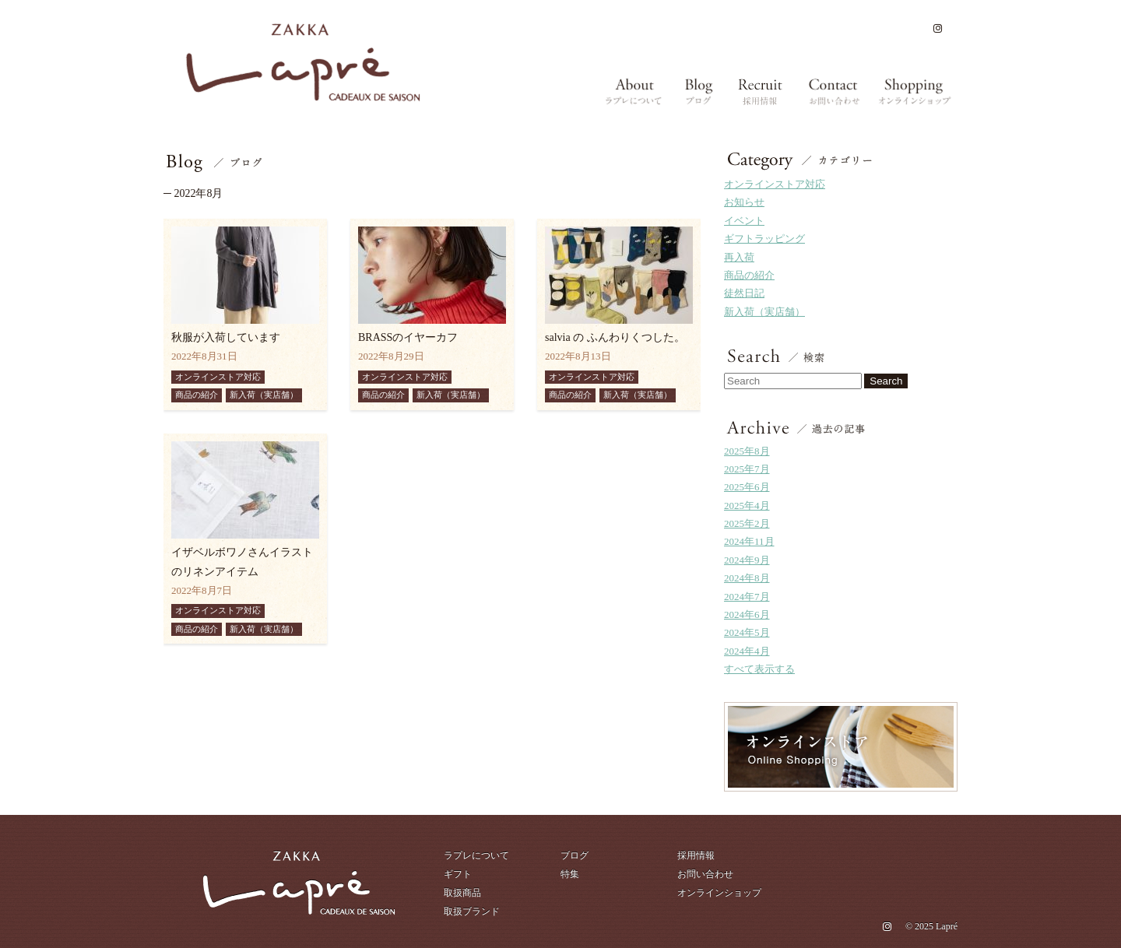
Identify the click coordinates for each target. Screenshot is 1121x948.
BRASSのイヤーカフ (408, 337)
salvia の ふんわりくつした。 (615, 337)
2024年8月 (747, 578)
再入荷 (739, 257)
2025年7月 (747, 469)
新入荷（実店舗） (764, 312)
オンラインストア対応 (774, 184)
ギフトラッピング (764, 238)
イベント (744, 220)
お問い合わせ (705, 874)
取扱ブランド (472, 911)
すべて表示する (759, 669)
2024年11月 (749, 541)
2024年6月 (747, 614)
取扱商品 (462, 892)
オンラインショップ (719, 892)
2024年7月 (747, 596)
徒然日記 (744, 293)
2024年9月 (747, 560)
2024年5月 (747, 632)
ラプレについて (476, 855)
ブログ (574, 855)
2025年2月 (747, 523)
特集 (569, 874)
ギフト (458, 874)
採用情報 (696, 855)
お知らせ (744, 202)
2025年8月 (747, 451)
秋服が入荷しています (225, 337)
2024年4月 (747, 651)
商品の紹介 (749, 275)
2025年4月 (747, 505)
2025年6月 (747, 487)
